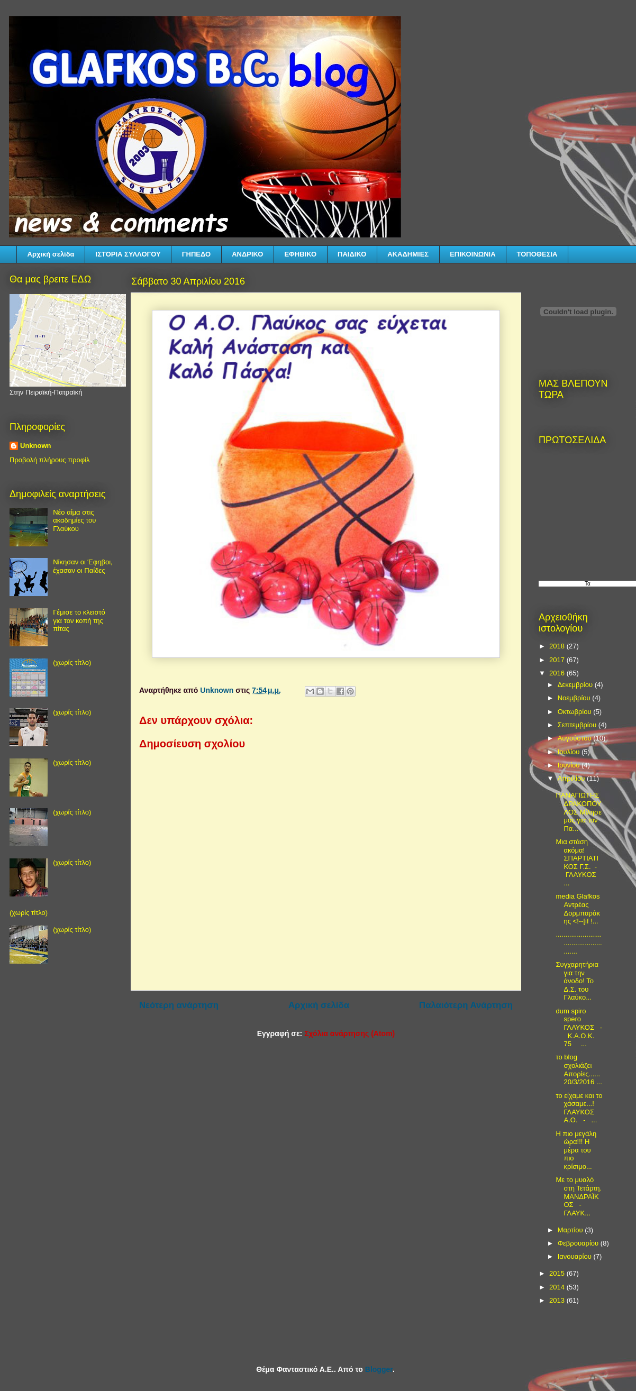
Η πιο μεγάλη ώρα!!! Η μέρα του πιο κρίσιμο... (576, 1150)
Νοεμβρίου (575, 698)
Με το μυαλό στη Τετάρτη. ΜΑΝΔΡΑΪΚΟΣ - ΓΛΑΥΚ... (579, 1196)
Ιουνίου (570, 765)
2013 (558, 1300)
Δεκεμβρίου (576, 685)
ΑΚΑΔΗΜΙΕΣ (408, 254)
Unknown (35, 446)
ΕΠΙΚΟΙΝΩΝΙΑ (472, 254)
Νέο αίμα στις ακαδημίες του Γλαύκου (74, 520)
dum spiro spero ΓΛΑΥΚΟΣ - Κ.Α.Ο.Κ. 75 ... (579, 1027)
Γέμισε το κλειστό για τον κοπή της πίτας (79, 620)
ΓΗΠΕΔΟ (196, 254)
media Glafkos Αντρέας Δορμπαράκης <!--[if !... (578, 908)
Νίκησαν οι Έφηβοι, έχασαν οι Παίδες (82, 566)
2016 (558, 673)
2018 (558, 646)
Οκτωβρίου (575, 712)
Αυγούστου (576, 738)
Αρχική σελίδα (51, 254)
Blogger (379, 1369)
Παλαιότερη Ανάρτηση (466, 1005)
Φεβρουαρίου (579, 1243)
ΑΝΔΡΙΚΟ (247, 254)
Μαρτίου (571, 1230)
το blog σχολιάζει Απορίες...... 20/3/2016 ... (579, 1069)
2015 (558, 1273)
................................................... (579, 942)
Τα (587, 584)
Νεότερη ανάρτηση (179, 1005)
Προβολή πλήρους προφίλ (50, 460)
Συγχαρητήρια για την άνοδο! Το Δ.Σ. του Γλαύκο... (577, 980)
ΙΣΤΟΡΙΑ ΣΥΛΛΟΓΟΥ (128, 254)
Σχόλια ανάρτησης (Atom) (349, 1033)
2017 (558, 660)
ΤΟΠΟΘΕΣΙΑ (537, 254)
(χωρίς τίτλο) (72, 662)
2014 (558, 1287)
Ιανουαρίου (576, 1256)
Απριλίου (572, 778)
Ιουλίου (570, 752)
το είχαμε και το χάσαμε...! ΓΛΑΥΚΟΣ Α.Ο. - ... (579, 1108)
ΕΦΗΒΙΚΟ (300, 254)
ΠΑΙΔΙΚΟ (352, 254)
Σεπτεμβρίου (578, 725)
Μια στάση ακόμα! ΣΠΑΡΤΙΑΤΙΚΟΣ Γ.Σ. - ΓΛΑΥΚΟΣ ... (577, 862)
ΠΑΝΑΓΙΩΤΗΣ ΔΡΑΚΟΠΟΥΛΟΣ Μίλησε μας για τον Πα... (578, 811)
